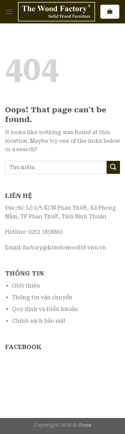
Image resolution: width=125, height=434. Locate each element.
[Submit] (113, 167)
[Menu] (9, 11)
